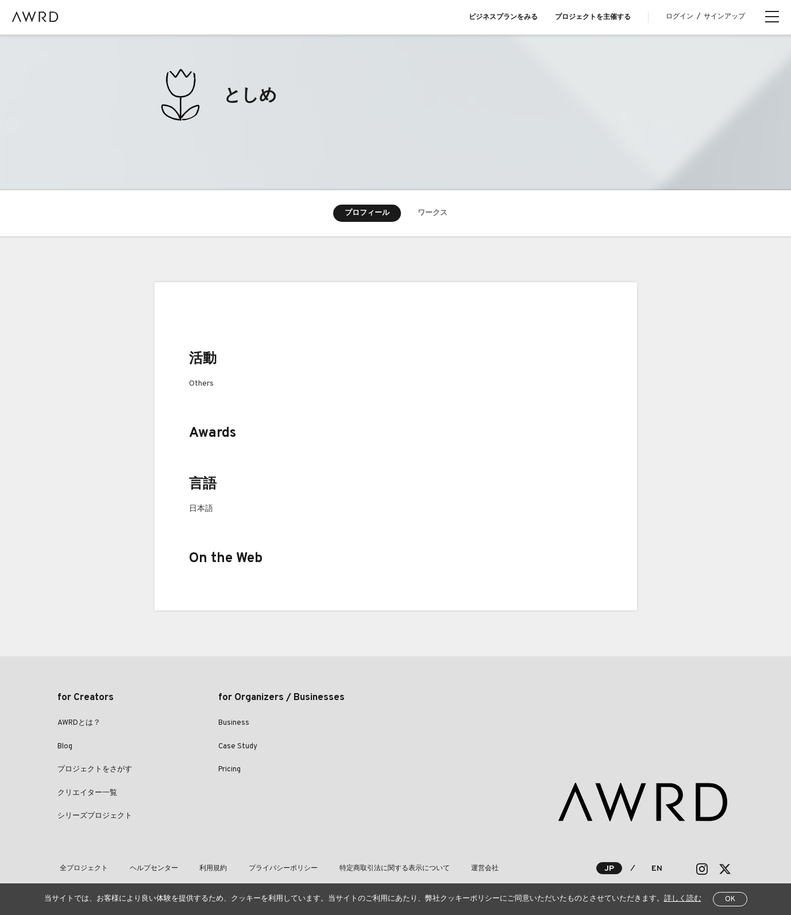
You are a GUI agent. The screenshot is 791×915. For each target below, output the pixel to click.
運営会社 (460, 868)
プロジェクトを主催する (593, 17)
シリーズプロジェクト (94, 816)
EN (656, 869)
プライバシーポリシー (267, 868)
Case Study (237, 746)
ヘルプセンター (147, 868)
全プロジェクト (81, 868)
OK (730, 899)
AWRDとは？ (79, 723)
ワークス (432, 213)
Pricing (229, 769)
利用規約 (202, 868)
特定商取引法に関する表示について (374, 868)
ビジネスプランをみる (503, 17)
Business (233, 723)
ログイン (679, 16)
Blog (64, 746)
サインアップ (724, 16)
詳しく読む (682, 899)
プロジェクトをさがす (94, 769)
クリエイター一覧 (87, 793)
